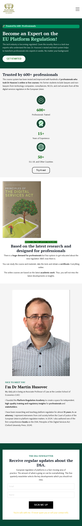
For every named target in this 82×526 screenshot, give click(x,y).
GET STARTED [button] (14, 59)
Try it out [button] (41, 170)
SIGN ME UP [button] (41, 505)
